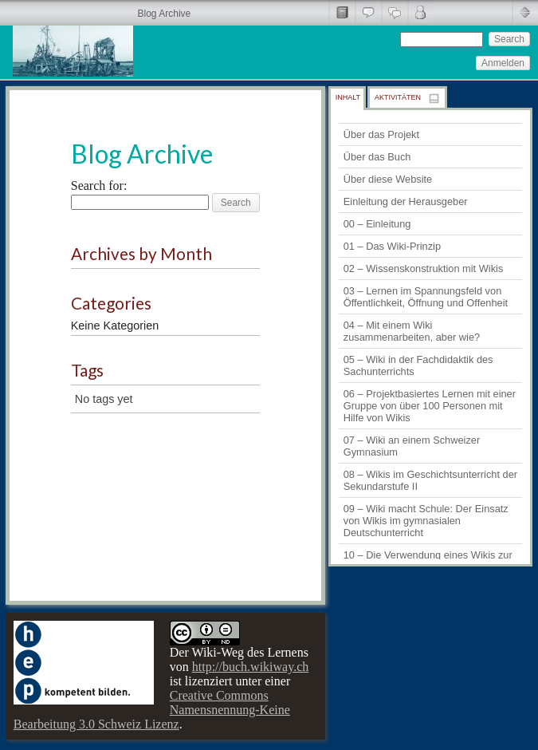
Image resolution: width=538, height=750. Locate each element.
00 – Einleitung (377, 224)
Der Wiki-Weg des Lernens (239, 652)
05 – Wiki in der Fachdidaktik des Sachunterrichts (418, 365)
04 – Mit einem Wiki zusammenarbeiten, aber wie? (412, 331)
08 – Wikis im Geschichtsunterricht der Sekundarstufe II (430, 480)
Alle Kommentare (394, 12)
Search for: (99, 185)
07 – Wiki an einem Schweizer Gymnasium (412, 446)
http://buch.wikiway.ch (250, 666)
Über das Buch (377, 157)
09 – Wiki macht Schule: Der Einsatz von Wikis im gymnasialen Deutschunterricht (426, 521)
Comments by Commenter (420, 12)
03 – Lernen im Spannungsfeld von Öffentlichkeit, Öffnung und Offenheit (426, 297)
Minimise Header (525, 12)
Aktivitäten (398, 97)
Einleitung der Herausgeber (406, 201)
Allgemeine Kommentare (368, 12)
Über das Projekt (381, 134)
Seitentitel (341, 12)
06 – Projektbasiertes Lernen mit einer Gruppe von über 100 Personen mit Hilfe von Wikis (430, 406)
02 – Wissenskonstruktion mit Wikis (424, 268)
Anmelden (502, 63)
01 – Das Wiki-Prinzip (392, 246)
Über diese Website (388, 179)
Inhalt (348, 97)
